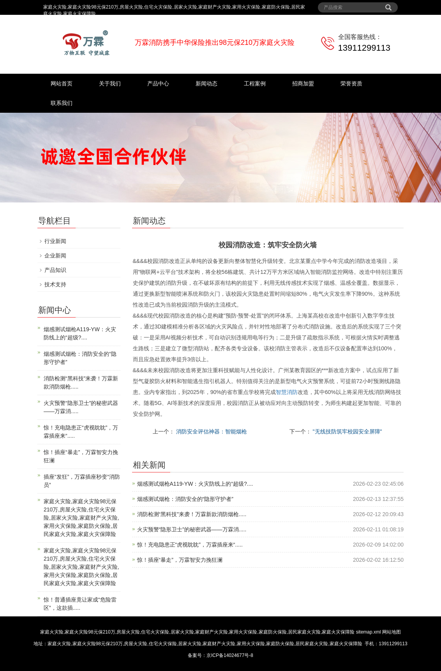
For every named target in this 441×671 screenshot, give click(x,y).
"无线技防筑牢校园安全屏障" (346, 431)
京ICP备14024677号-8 (229, 655)
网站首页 (61, 83)
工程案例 (255, 83)
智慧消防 (287, 392)
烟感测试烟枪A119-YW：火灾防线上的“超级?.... (195, 484)
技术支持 (55, 284)
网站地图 (391, 632)
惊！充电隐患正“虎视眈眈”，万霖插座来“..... (190, 544)
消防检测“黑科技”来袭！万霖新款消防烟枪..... (192, 514)
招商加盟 (303, 83)
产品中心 (158, 83)
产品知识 (55, 270)
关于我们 (110, 83)
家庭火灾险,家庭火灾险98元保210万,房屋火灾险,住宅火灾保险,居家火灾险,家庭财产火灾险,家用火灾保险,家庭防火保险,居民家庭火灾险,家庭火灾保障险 (81, 517)
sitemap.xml (368, 632)
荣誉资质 (351, 83)
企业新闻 (55, 255)
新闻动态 (206, 83)
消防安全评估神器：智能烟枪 (211, 431)
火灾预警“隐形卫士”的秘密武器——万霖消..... (192, 529)
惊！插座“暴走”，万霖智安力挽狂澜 (179, 560)
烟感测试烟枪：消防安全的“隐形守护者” (185, 499)
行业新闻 (55, 241)
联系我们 (61, 103)
